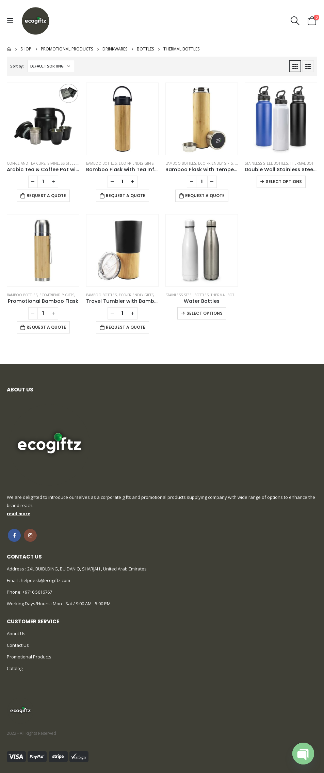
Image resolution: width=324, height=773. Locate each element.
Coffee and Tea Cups (26, 163)
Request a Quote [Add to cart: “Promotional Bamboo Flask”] (46, 327)
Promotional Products (29, 657)
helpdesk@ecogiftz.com (45, 580)
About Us (16, 633)
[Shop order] (51, 66)
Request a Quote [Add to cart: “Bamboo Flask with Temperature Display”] (205, 195)
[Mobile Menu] (12, 21)
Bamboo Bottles (101, 163)
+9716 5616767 (37, 592)
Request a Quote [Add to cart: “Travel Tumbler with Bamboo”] (125, 327)
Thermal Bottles (305, 163)
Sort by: (17, 66)
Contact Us (18, 645)
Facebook (14, 535)
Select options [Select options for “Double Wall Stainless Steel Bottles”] (284, 181)
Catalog (14, 668)
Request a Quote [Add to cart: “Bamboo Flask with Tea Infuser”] (125, 195)
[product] (43, 119)
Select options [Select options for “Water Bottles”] (205, 313)
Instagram (30, 535)
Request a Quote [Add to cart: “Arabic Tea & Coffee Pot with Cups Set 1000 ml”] (46, 195)
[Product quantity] (43, 182)
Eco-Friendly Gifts (136, 163)
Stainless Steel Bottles (69, 163)
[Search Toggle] (295, 20)
